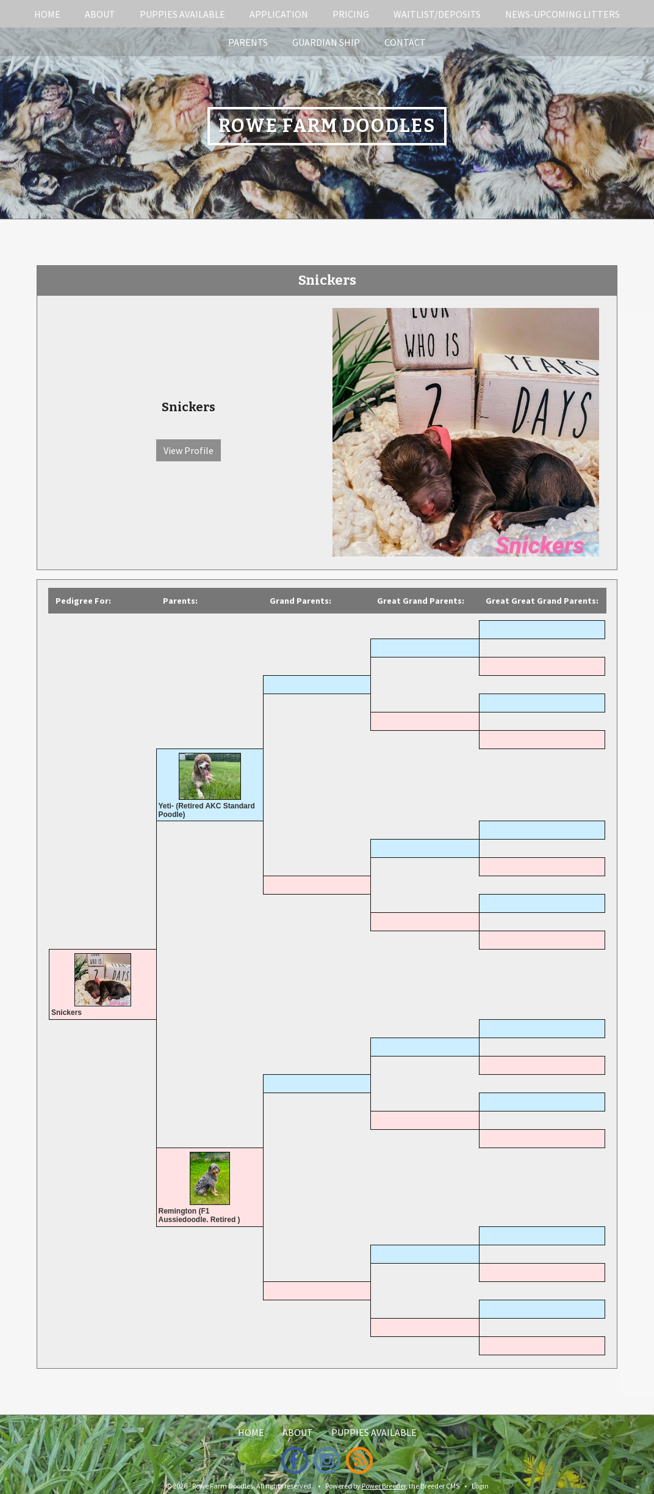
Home (47, 14)
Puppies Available (182, 14)
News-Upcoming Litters (562, 14)
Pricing (350, 14)
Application (279, 14)
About (100, 14)
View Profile (189, 450)
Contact (405, 42)
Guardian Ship (326, 42)
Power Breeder (384, 1485)
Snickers (66, 1012)
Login (480, 1485)
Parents (248, 42)
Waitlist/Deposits (437, 14)
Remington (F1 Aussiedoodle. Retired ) (199, 1215)
